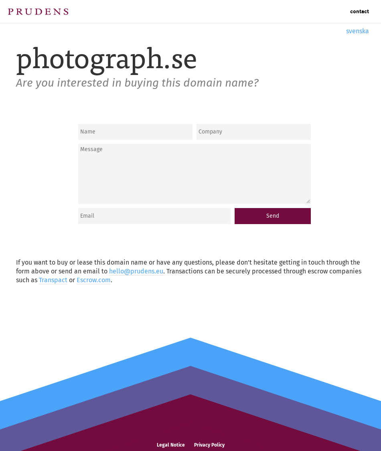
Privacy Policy (209, 445)
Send (272, 215)
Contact (359, 11)
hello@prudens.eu (136, 271)
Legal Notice (171, 445)
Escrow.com (94, 280)
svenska (357, 31)
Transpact (53, 280)
